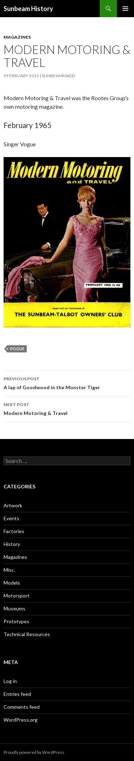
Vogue (17, 348)
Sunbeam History (28, 9)
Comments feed (22, 707)
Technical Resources (27, 634)
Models (12, 583)
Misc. (9, 570)
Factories (14, 531)
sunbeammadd (58, 75)
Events (11, 518)
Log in (10, 681)
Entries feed (17, 694)
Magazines (17, 37)
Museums (14, 608)
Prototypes (16, 621)
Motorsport (17, 595)
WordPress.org (21, 720)
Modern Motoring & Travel (67, 408)
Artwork (13, 505)
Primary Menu (125, 8)
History (12, 544)
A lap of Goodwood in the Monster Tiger (67, 382)
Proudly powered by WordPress (34, 752)
